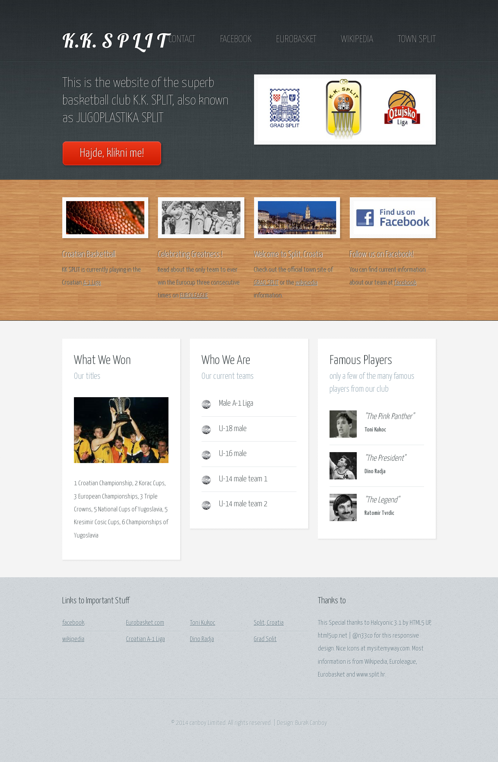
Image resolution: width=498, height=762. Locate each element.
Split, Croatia (269, 623)
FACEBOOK (235, 39)
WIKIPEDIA (357, 39)
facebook (406, 283)
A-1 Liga (92, 283)
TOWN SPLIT (417, 39)
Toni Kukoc (202, 623)
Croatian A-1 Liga (145, 639)
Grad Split (265, 639)
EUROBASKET (296, 39)
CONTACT (181, 39)
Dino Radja (202, 639)
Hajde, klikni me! (112, 153)
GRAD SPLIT (266, 283)
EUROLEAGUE (194, 296)
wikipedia (307, 283)
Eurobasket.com (145, 623)
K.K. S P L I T (114, 40)
